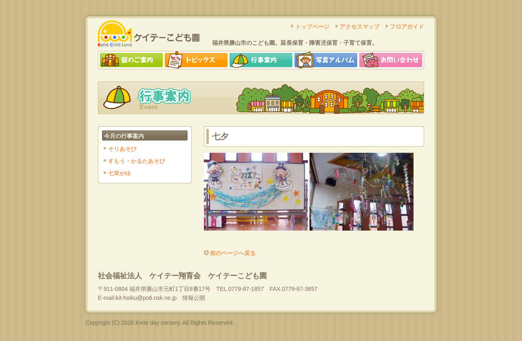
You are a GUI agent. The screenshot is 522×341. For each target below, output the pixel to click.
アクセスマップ (360, 26)
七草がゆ (119, 173)
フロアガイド (407, 26)
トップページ (312, 26)
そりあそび (122, 148)
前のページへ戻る (233, 253)
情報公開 (193, 298)
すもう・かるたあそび (136, 161)
